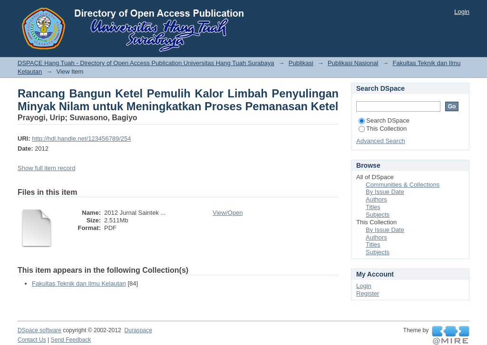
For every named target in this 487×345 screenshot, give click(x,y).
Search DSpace (384, 120)
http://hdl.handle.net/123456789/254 (81, 138)
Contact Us (32, 339)
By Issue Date (385, 191)
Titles (373, 207)
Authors (376, 199)
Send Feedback (71, 339)
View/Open (228, 212)
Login (461, 11)
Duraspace (138, 330)
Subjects (378, 214)
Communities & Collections (402, 184)
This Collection (383, 128)
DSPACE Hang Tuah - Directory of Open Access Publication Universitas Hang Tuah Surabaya (146, 63)
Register (367, 293)
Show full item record (46, 168)
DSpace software (39, 330)
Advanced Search (380, 140)
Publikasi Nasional (353, 63)
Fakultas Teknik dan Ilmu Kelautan (79, 283)
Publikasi (301, 63)
